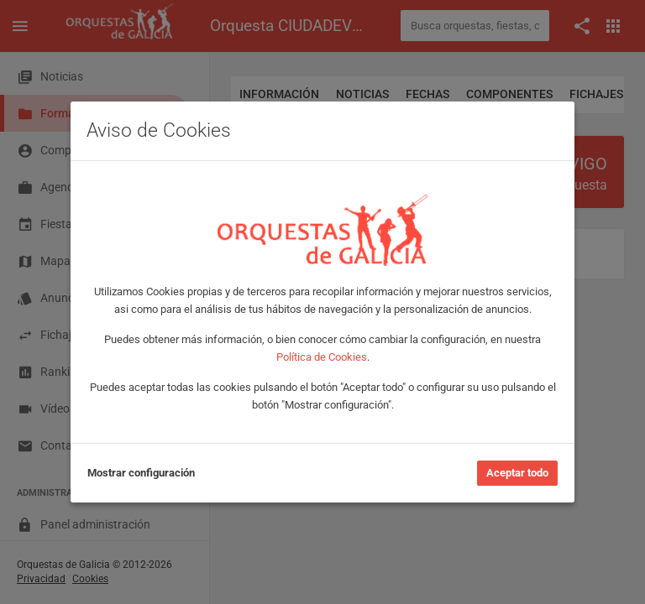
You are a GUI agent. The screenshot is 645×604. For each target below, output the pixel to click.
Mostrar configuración (141, 472)
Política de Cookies (321, 357)
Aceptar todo (517, 472)
